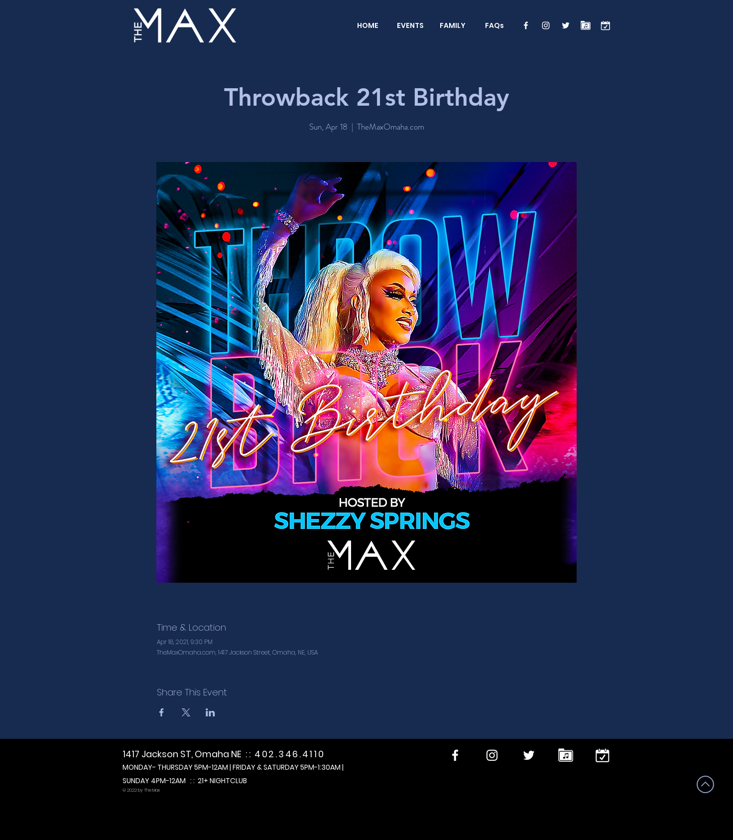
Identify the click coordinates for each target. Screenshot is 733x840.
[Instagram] (546, 25)
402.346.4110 (289, 754)
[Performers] (586, 25)
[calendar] (606, 25)
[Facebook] (526, 25)
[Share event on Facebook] (161, 712)
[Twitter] (566, 25)
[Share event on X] (186, 712)
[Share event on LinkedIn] (210, 712)
